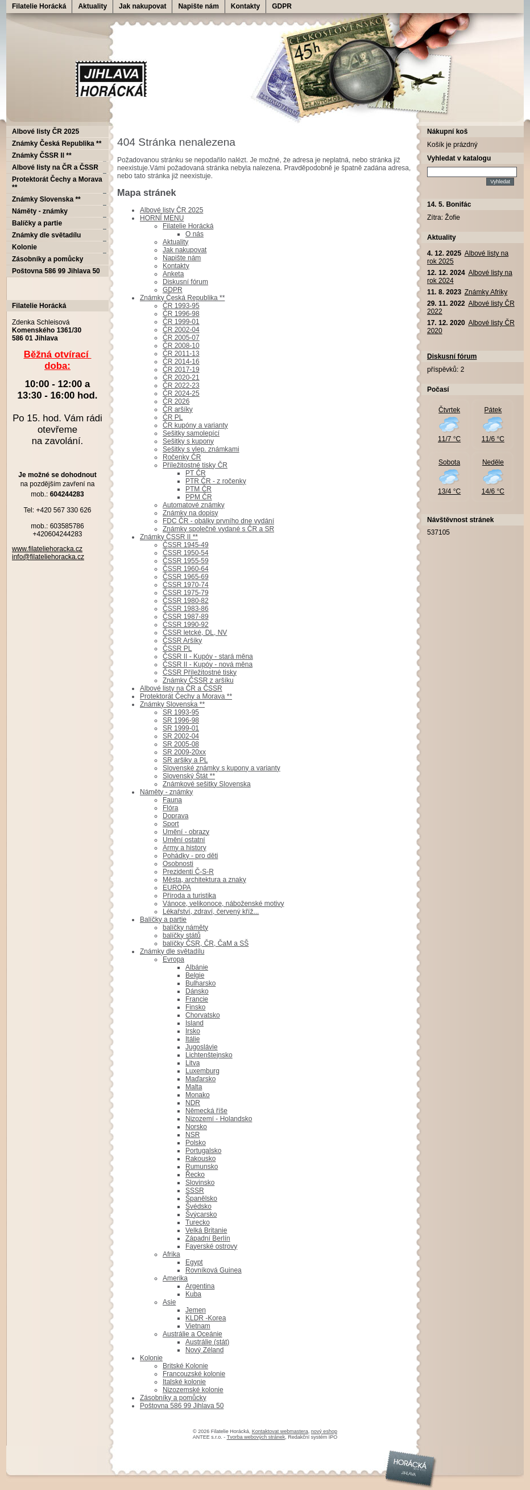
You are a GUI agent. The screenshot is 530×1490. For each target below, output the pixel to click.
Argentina (199, 1286)
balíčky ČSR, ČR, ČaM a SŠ (206, 943)
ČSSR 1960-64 (186, 569)
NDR (192, 1103)
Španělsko (201, 1198)
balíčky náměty (185, 927)
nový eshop (324, 1431)
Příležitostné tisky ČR (195, 465)
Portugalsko (203, 1151)
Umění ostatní (184, 840)
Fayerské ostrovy (211, 1246)
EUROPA (177, 888)
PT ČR (195, 473)
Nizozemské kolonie (193, 1390)
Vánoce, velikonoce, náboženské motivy (223, 904)
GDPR (282, 6)
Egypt (194, 1262)
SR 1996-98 (181, 720)
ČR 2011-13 (181, 354)
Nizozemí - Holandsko (218, 1119)
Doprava (175, 816)
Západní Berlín (207, 1238)
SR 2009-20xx (184, 752)
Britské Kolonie (185, 1366)
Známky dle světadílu (172, 951)
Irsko (192, 1031)
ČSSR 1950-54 (186, 553)
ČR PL (173, 417)
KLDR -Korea (205, 1318)
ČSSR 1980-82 (186, 601)
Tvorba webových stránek (256, 1437)
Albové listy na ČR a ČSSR (181, 688)
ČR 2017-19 (181, 369)
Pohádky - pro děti (190, 856)
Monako (197, 1095)
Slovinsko (199, 1183)
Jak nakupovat (142, 6)
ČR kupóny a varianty (195, 425)
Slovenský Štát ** (189, 776)
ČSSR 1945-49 (186, 545)
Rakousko (200, 1159)
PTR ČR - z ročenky (215, 481)
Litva (192, 1063)
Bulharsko (200, 983)
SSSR (194, 1191)
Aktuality (92, 6)
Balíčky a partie (163, 919)
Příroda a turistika (189, 896)
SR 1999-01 (181, 728)
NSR (192, 1135)
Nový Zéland (204, 1350)
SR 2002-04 (181, 736)
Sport (171, 824)
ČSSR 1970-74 (186, 585)
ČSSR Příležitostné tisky (200, 672)
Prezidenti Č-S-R (188, 872)
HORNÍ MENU (162, 218)
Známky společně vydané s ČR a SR (218, 529)
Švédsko (198, 1206)
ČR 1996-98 (181, 314)
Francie (196, 999)
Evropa (173, 959)
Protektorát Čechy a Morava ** (186, 696)
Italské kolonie (184, 1382)
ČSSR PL (177, 648)
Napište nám (198, 6)
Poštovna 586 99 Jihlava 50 (181, 1406)
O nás (194, 234)
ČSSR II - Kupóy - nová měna (207, 664)
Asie (169, 1302)
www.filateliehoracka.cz (47, 549)
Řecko (195, 1175)
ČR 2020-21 (181, 377)
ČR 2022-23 (181, 385)
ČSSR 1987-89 (186, 617)
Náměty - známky (166, 792)
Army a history (184, 848)
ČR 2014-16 (181, 362)
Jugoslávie (201, 1047)
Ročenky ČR (182, 457)
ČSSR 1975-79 (186, 593)
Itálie (192, 1039)
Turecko (197, 1222)
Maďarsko (200, 1079)
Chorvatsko (202, 1015)
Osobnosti (178, 864)
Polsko (195, 1143)
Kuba (193, 1294)
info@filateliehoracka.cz (48, 557)
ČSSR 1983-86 (186, 609)
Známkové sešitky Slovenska (207, 784)
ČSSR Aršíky (182, 641)
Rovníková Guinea (213, 1270)
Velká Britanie (206, 1230)
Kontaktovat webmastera (280, 1431)
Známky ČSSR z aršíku (198, 680)
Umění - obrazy (186, 832)
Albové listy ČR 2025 (171, 210)
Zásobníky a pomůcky (173, 1398)
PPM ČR (198, 497)
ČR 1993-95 (181, 306)
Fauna (172, 800)
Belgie (194, 975)
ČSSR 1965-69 (186, 577)
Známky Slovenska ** (172, 704)
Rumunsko (201, 1167)
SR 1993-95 (181, 712)
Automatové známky (194, 505)
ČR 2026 (176, 401)
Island (194, 1023)
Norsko (196, 1127)
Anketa (173, 274)
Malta (193, 1087)
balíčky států (182, 935)
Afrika (171, 1254)
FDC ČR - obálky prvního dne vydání (218, 521)
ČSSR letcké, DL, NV (195, 633)
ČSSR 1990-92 (186, 625)
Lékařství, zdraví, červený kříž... (211, 912)
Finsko (195, 1007)
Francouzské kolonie (194, 1374)
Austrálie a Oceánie (192, 1334)
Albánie (196, 967)
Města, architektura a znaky (204, 880)
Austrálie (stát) (207, 1342)
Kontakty (245, 6)
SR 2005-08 (181, 744)
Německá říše (206, 1111)
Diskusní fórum (185, 282)
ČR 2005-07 (181, 338)
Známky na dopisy (190, 513)
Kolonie (151, 1358)
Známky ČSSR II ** (169, 537)
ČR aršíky (178, 409)
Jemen (195, 1310)
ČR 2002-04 (181, 330)
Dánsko (197, 991)
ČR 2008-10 (181, 346)
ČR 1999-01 (181, 322)
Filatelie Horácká (39, 6)
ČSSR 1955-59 (186, 561)
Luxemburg (202, 1071)
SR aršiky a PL (185, 760)
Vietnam (197, 1326)
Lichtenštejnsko (209, 1055)
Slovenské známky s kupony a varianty (221, 768)
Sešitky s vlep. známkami (201, 449)
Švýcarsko (201, 1214)
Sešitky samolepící (191, 433)
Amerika (175, 1278)
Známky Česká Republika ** (182, 298)
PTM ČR (198, 489)
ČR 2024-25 (181, 393)
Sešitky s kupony (188, 441)
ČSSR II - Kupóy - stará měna (208, 656)
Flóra (170, 808)
